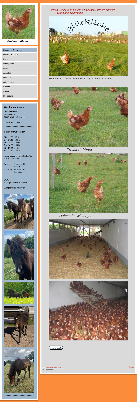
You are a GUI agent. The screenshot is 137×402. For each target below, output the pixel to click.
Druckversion (50, 367)
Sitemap (61, 367)
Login (131, 367)
